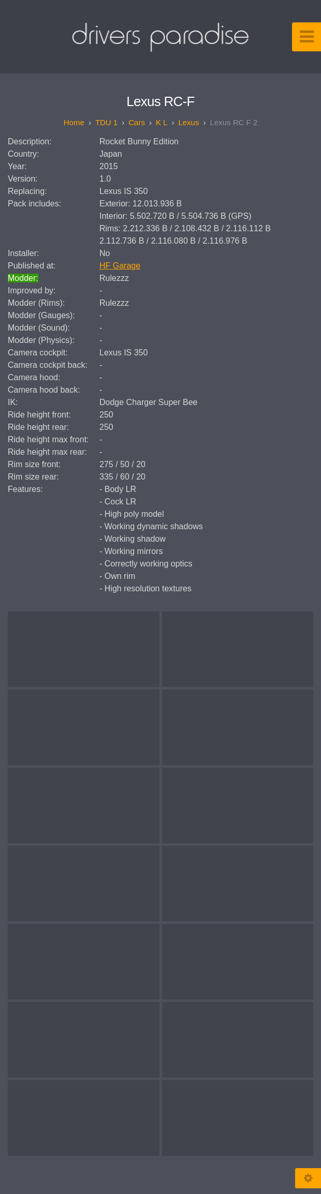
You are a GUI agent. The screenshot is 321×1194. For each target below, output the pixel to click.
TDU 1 (106, 122)
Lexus (188, 122)
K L (162, 122)
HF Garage (119, 265)
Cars (136, 122)
